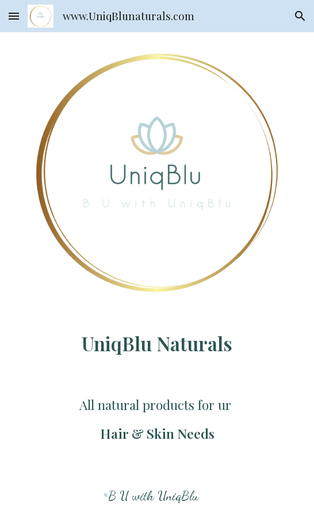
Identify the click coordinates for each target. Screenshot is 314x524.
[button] (14, 16)
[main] (156, 341)
